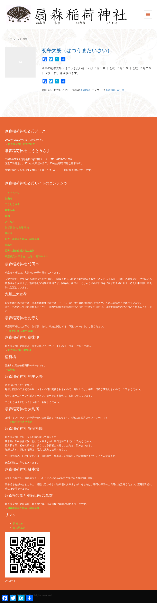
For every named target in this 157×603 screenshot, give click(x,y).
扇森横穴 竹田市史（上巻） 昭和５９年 (26, 256)
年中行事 (10, 210)
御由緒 (8, 198)
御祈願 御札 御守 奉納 (17, 227)
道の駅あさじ (20, 527)
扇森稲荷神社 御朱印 (19, 350)
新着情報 (111, 90)
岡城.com (18, 523)
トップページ (12, 39)
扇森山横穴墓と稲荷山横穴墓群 (22, 239)
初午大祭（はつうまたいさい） (77, 50)
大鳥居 (8, 244)
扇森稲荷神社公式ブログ (21, 144)
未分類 (120, 90)
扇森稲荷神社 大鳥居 (21, 421)
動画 (7, 215)
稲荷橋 (8, 233)
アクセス (10, 221)
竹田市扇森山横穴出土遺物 (19, 250)
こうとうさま (12, 204)
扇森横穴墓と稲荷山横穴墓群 (23, 508)
